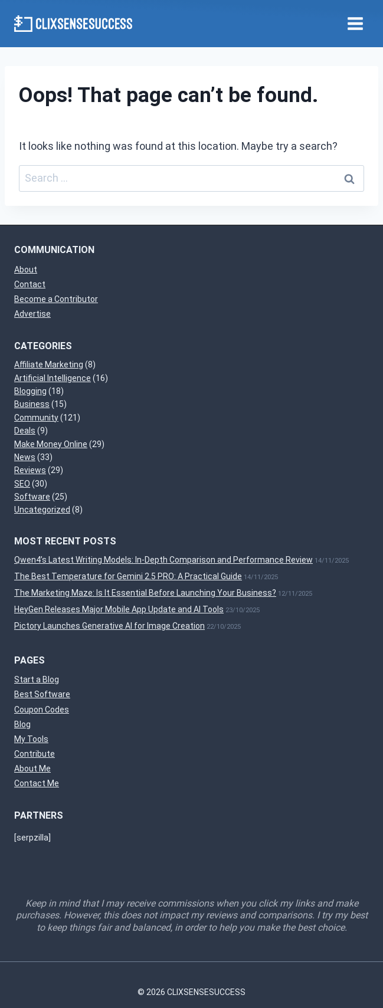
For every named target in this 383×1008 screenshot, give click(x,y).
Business (32, 404)
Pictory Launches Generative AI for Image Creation (109, 626)
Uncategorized (42, 509)
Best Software (42, 694)
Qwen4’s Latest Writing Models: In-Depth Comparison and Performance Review (163, 559)
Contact (29, 284)
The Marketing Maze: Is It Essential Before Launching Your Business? (145, 592)
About (25, 269)
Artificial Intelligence (52, 378)
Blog (22, 724)
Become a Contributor (56, 299)
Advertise (32, 314)
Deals (24, 430)
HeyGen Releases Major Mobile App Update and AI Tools (119, 609)
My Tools (31, 739)
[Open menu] (355, 23)
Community (36, 417)
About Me (32, 768)
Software (32, 496)
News (24, 457)
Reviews (30, 470)
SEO (22, 483)
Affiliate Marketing (48, 364)
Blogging (30, 391)
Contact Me (36, 783)
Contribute (34, 754)
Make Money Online (50, 444)
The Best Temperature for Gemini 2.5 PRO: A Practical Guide (128, 576)
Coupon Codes (41, 709)
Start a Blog (36, 679)
